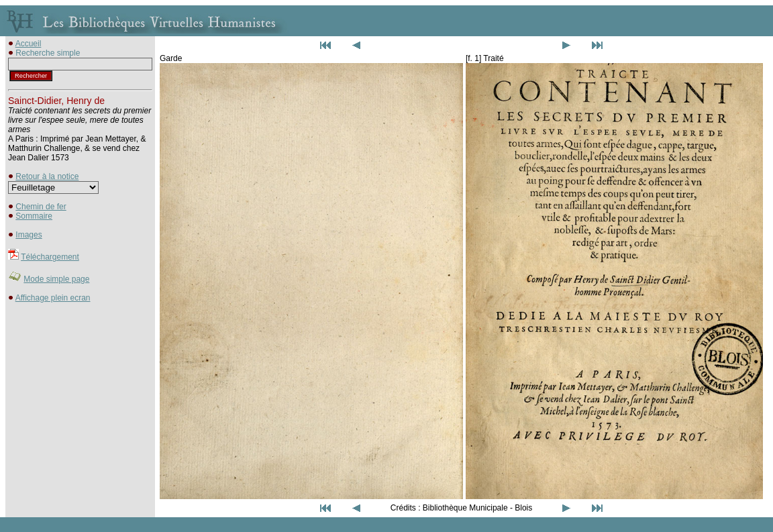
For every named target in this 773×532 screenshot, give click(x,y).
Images (28, 235)
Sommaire (33, 216)
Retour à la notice (47, 176)
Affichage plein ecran (53, 298)
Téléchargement (50, 257)
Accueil (28, 43)
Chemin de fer (40, 206)
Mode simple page (56, 279)
